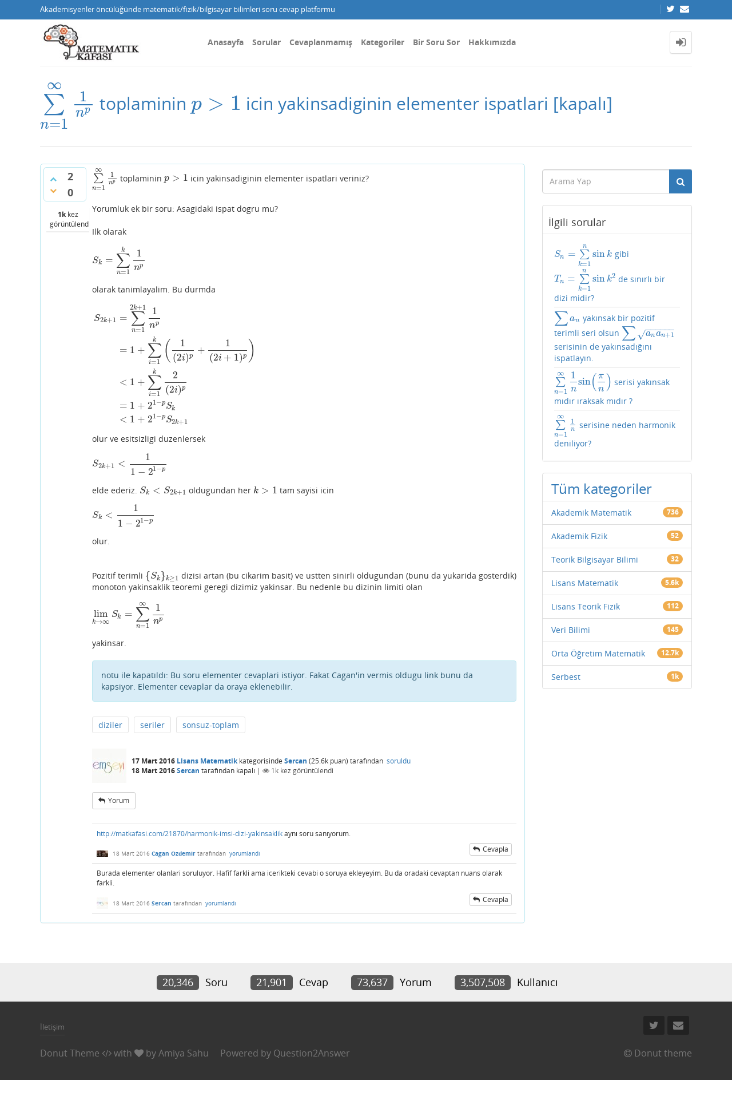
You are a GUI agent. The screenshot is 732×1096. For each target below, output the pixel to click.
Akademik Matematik (591, 512)
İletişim (52, 1027)
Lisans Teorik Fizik (585, 606)
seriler (152, 724)
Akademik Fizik (579, 536)
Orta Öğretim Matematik (598, 653)
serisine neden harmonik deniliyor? (614, 431)
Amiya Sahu (183, 1053)
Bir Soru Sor (436, 42)
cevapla (495, 849)
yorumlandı (244, 853)
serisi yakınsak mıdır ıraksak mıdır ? (612, 388)
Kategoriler (382, 42)
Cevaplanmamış (320, 42)
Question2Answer (311, 1053)
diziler (110, 724)
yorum (118, 800)
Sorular (266, 42)
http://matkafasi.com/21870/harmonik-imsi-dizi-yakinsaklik (190, 833)
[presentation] (67, 103)
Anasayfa (226, 42)
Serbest (565, 676)
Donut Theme (70, 1053)
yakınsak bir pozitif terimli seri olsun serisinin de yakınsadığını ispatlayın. (615, 337)
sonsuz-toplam (210, 724)
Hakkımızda (492, 42)
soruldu (399, 761)
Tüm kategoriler (601, 488)
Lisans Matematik (207, 761)
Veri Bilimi (570, 629)
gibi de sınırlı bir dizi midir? (610, 273)
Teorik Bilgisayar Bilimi (594, 559)
